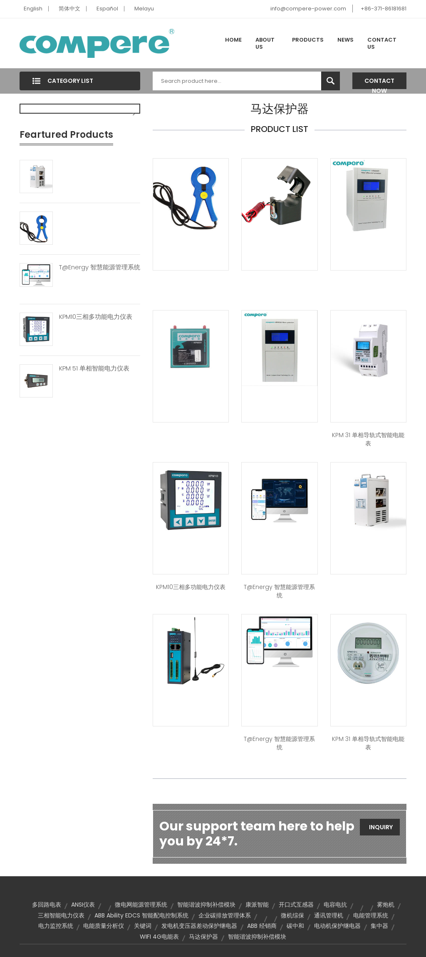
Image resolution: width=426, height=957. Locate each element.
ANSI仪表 (83, 904)
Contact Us (381, 43)
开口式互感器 (296, 904)
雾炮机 (385, 904)
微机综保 (292, 915)
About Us (265, 43)
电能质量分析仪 (103, 926)
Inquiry (381, 827)
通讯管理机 (328, 915)
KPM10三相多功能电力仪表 (95, 317)
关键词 (142, 926)
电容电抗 (335, 904)
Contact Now (379, 83)
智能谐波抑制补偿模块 (206, 904)
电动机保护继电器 (337, 926)
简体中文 (69, 8)
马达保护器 (203, 936)
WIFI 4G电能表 (159, 936)
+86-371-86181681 (383, 8)
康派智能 (257, 904)
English (33, 8)
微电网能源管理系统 (141, 904)
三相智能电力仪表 (61, 915)
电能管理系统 (370, 915)
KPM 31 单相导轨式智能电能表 (368, 439)
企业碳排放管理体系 (224, 915)
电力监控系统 (55, 926)
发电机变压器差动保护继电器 (199, 926)
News (345, 40)
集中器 (379, 926)
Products (308, 40)
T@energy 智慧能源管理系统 (99, 267)
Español (107, 8)
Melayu (144, 8)
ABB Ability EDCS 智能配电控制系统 (141, 915)
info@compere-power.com (308, 8)
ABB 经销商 (262, 926)
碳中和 (295, 926)
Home (233, 40)
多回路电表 (46, 904)
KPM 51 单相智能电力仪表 (94, 368)
